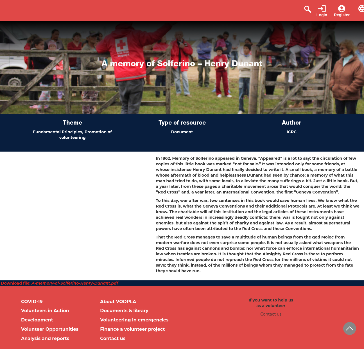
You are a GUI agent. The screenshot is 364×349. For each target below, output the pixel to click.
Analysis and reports (45, 338)
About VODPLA (118, 301)
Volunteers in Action (45, 310)
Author (291, 123)
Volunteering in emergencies (134, 320)
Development (37, 320)
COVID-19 (32, 301)
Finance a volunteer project (132, 329)
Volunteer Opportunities (49, 329)
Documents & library (124, 310)
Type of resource (182, 123)
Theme (72, 123)
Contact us (112, 338)
